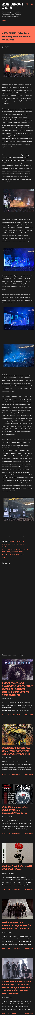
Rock (13, 552)
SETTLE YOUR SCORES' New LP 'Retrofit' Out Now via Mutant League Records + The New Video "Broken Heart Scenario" (16, 987)
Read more (29, 715)
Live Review (20, 541)
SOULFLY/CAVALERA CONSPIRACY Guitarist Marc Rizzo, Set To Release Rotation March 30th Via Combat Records (17, 688)
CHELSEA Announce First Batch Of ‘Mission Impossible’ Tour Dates (15, 809)
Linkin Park (11, 541)
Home (4, 21)
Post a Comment (14, 715)
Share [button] (4, 557)
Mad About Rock (13, 5)
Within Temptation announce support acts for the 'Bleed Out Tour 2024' (16, 925)
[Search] (27, 3)
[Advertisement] (17, 630)
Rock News (19, 552)
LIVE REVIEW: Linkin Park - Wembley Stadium (14, 545)
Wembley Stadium (17, 554)
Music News (6, 552)
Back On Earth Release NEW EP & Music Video (17, 868)
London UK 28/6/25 (8, 549)
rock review (6, 554)
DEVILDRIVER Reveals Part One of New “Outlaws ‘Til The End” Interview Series (16, 750)
